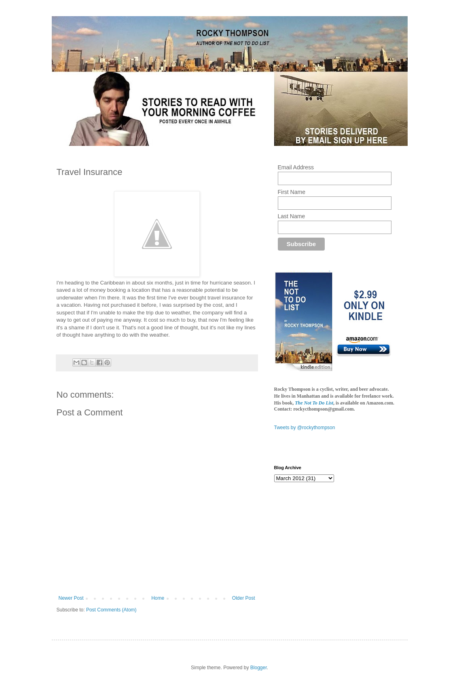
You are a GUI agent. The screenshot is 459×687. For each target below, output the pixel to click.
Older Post (243, 598)
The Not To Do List (314, 403)
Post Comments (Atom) (111, 610)
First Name (291, 192)
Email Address (296, 167)
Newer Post (71, 598)
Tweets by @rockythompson (304, 427)
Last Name (291, 216)
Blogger (258, 667)
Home (157, 598)
